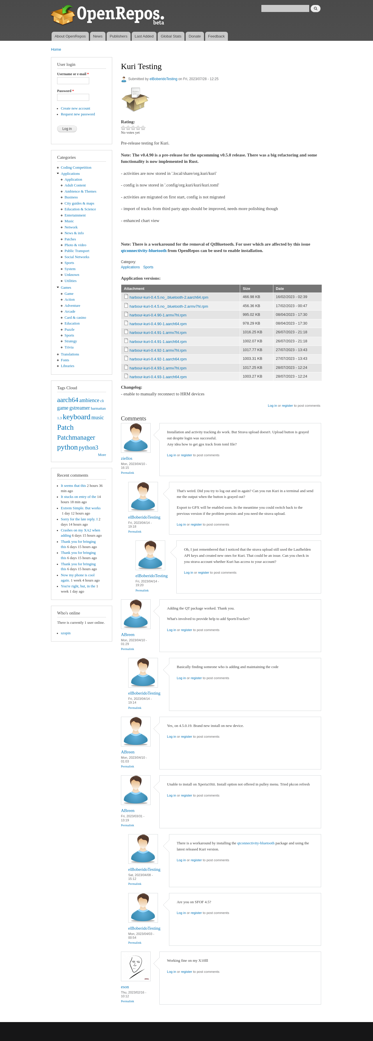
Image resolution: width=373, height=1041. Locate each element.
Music (69, 221)
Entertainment (75, 215)
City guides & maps (79, 203)
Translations (70, 354)
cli (102, 401)
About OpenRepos (70, 36)
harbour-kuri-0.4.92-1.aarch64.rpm (158, 359)
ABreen (128, 634)
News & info (74, 233)
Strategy (71, 341)
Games (66, 288)
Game (69, 294)
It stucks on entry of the (78, 497)
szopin (66, 633)
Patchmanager (76, 437)
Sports (69, 263)
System (70, 269)
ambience (89, 400)
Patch (65, 427)
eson (125, 986)
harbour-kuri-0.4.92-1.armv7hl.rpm (158, 350)
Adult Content (75, 185)
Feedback (216, 36)
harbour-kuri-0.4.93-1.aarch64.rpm (158, 377)
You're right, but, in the (78, 586)
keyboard (76, 417)
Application (73, 179)
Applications (70, 174)
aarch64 (67, 400)
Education (72, 323)
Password (65, 91)
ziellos (126, 458)
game (62, 408)
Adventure (72, 306)
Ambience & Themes (80, 191)
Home (56, 49)
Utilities (71, 281)
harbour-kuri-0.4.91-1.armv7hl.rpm (158, 332)
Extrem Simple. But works (81, 508)
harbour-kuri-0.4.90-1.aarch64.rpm (158, 324)
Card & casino (75, 318)
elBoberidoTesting (163, 79)
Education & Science (80, 209)
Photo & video (76, 245)
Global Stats (171, 36)
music (98, 417)
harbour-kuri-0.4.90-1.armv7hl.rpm (158, 315)
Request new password (78, 114)
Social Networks (77, 257)
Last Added (144, 36)
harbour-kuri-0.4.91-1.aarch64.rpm (158, 341)
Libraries (67, 366)
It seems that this (73, 486)
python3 (88, 447)
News (98, 36)
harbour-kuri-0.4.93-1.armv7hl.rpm (158, 368)
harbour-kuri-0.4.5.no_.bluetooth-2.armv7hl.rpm (169, 306)
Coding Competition (76, 167)
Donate (195, 36)
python (67, 447)
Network (71, 227)
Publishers (118, 36)
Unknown (72, 275)
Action (70, 299)
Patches (70, 239)
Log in (272, 405)
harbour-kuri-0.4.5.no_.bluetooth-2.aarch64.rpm (169, 297)
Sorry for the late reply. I (79, 519)
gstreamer (79, 408)
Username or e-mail (73, 74)
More (102, 455)
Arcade (70, 311)
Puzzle (70, 329)
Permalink (127, 472)
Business (71, 197)
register (287, 405)
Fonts (65, 360)
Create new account (75, 108)
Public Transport (77, 251)
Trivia (69, 347)
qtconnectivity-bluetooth (144, 250)
